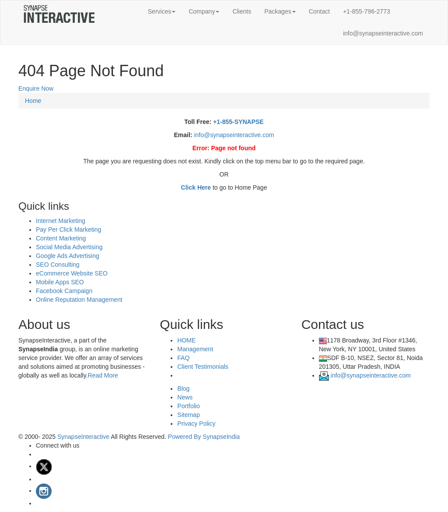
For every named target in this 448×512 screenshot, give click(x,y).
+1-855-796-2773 (366, 11)
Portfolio (188, 406)
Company (204, 11)
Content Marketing (61, 238)
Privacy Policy (196, 423)
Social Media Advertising (69, 247)
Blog (183, 388)
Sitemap (188, 414)
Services (162, 11)
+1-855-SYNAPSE (238, 121)
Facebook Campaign (64, 290)
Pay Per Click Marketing (68, 229)
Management (195, 349)
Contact (319, 11)
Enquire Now (35, 88)
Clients (241, 11)
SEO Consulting (58, 264)
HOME (186, 340)
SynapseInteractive (84, 436)
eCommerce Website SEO (72, 273)
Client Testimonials (202, 366)
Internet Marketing (60, 220)
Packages (279, 11)
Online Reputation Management (79, 299)
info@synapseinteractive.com (383, 33)
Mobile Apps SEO (60, 282)
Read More (103, 375)
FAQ (183, 357)
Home (33, 100)
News (184, 397)
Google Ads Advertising (67, 255)
